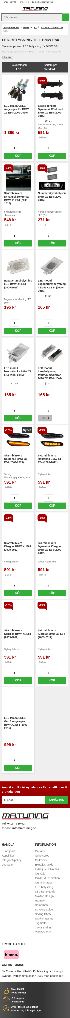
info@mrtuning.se (24, 828)
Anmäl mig (56, 799)
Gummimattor (43, 882)
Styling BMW (43, 914)
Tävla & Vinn (43, 927)
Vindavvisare (43, 932)
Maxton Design (44, 896)
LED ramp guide (45, 891)
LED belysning (44, 887)
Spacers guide (44, 909)
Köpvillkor (8, 855)
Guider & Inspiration (47, 878)
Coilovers (41, 860)
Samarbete (42, 905)
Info (45, 418)
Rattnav (40, 900)
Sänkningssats (44, 918)
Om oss (40, 851)
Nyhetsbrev (42, 855)
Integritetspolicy (11, 860)
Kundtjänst (8, 851)
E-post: (7, 828)
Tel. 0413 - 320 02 (13, 823)
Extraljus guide (44, 864)
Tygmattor (41, 923)
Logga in (7, 864)
